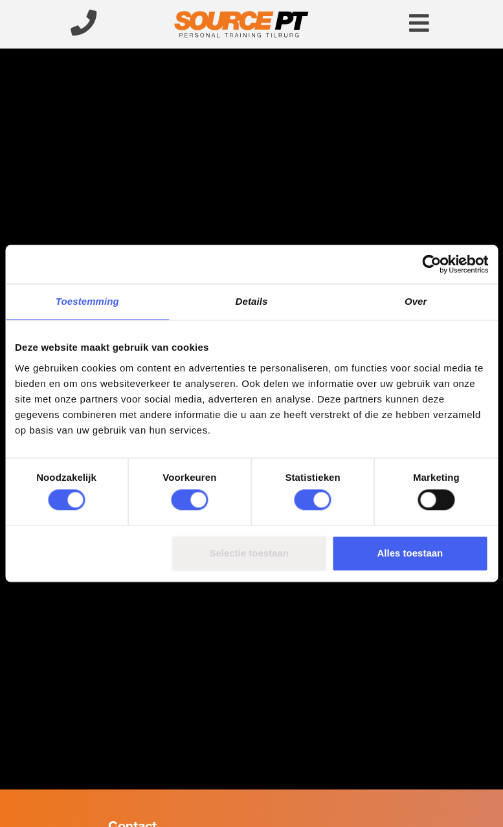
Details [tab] (252, 301)
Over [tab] (416, 301)
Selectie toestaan (249, 552)
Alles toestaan (410, 552)
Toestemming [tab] (87, 301)
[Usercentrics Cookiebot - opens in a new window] (431, 264)
